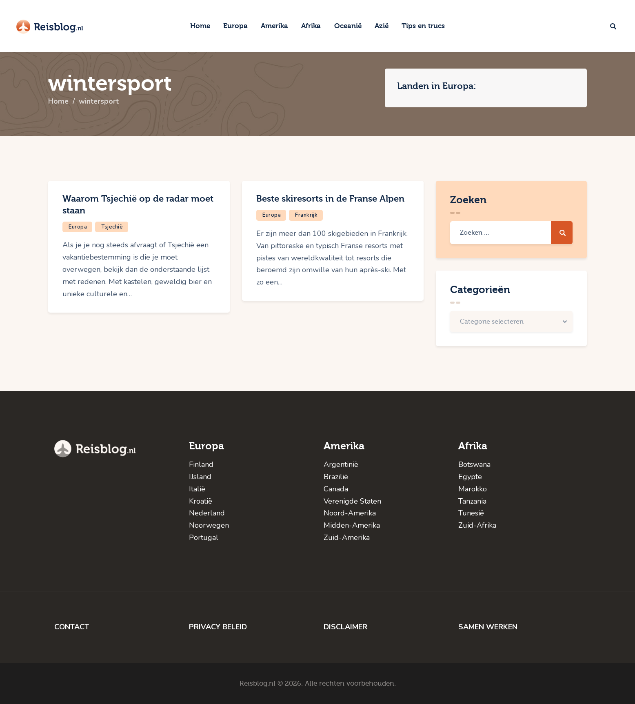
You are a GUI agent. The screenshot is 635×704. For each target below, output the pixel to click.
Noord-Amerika (350, 513)
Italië (197, 489)
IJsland (200, 477)
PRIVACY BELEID (218, 627)
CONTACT (71, 627)
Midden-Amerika (352, 525)
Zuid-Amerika (347, 537)
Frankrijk (306, 215)
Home (58, 101)
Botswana (474, 464)
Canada (336, 489)
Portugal (203, 537)
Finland (201, 464)
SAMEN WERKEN (487, 627)
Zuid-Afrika (477, 525)
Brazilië (336, 477)
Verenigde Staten (352, 501)
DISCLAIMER (345, 627)
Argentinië (341, 464)
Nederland (207, 513)
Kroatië (200, 501)
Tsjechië (112, 227)
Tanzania (472, 501)
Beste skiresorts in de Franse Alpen (330, 198)
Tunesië (471, 513)
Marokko (472, 489)
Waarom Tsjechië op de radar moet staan (137, 204)
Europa (78, 227)
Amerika (344, 446)
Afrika (472, 446)
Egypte (470, 477)
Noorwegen (209, 525)
